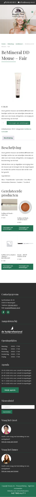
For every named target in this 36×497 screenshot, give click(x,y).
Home (3, 44)
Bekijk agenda (10, 390)
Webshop (11, 44)
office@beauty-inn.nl (26, 2)
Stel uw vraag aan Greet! (9, 442)
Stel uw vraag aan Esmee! (9, 471)
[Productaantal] (3, 123)
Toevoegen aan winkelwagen (18, 123)
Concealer (4, 132)
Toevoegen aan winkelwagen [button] (8, 228)
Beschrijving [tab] (8, 138)
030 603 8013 (12, 305)
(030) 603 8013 (10, 2)
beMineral (19, 44)
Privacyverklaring (21, 486)
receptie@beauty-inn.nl (12, 308)
